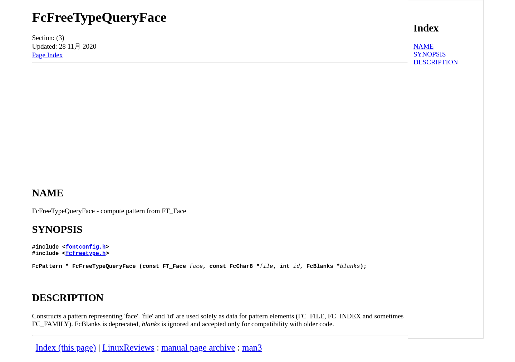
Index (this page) (66, 353)
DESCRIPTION (435, 62)
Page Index (47, 55)
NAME (423, 46)
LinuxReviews (128, 353)
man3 (252, 353)
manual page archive (198, 353)
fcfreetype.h (85, 256)
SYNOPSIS (429, 54)
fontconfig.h (85, 248)
